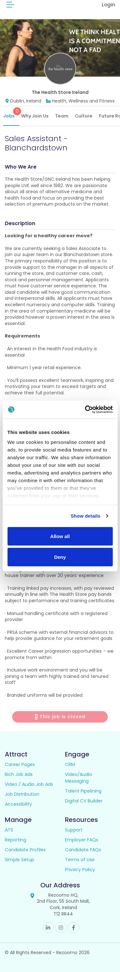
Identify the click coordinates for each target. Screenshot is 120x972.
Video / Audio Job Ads (29, 784)
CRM (70, 764)
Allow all (60, 536)
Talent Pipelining (83, 791)
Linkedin (48, 927)
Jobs (11, 113)
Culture (83, 116)
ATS (9, 830)
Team (61, 116)
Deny (60, 557)
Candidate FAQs (83, 850)
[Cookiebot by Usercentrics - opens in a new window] (85, 410)
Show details (85, 516)
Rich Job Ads (19, 774)
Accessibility (18, 804)
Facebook (73, 927)
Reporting (15, 840)
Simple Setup (19, 859)
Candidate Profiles (25, 850)
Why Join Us (35, 116)
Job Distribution (22, 794)
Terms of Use (80, 859)
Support (74, 830)
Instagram (61, 927)
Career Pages (20, 764)
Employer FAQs (81, 840)
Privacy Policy (80, 869)
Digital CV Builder (83, 801)
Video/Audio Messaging (78, 777)
